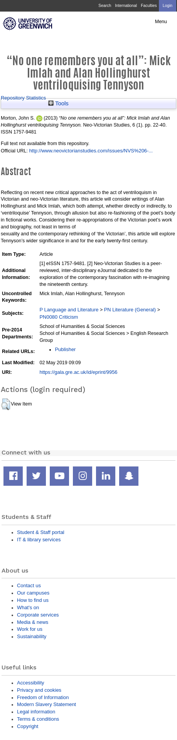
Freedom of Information (43, 697)
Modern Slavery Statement (46, 704)
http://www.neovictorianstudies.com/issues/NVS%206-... (91, 151)
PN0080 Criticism (58, 317)
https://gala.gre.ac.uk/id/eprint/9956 (78, 372)
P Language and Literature (68, 310)
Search (104, 5)
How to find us (33, 600)
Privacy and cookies (39, 690)
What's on (28, 607)
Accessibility (30, 683)
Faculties (149, 5)
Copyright (27, 726)
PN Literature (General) (130, 310)
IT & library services (39, 539)
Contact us (29, 585)
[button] (5, 404)
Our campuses (33, 593)
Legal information (36, 712)
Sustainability (31, 636)
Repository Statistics (23, 98)
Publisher (65, 349)
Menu (161, 21)
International (126, 5)
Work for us (29, 629)
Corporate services (38, 615)
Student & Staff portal (40, 532)
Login (167, 5)
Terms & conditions (38, 719)
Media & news (32, 622)
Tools (58, 103)
